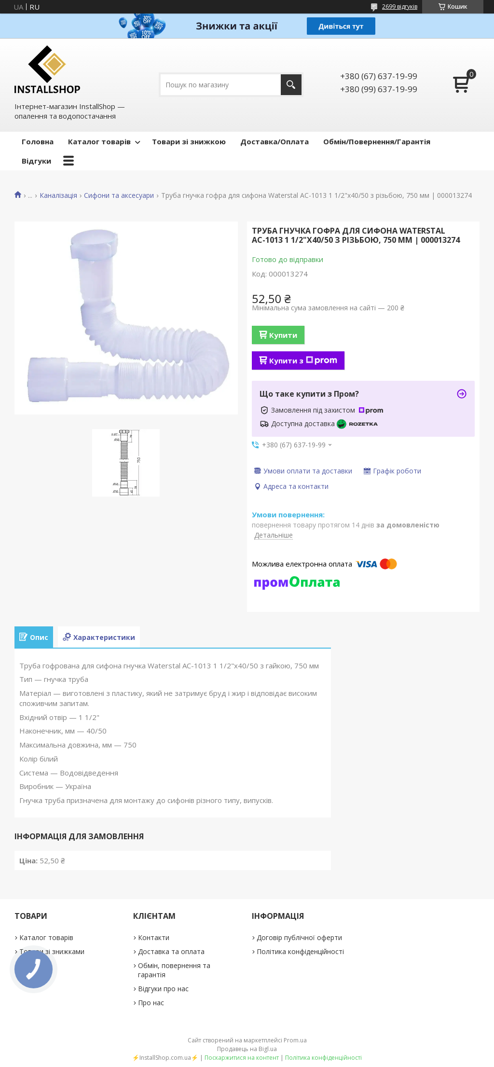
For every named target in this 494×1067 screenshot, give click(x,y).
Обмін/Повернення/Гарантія (376, 141)
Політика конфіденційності (300, 951)
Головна (38, 141)
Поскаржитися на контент (242, 1057)
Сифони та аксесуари (119, 195)
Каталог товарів (99, 141)
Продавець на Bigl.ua (247, 1049)
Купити (283, 335)
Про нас (151, 1002)
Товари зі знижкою (189, 141)
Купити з (303, 360)
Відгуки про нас (163, 988)
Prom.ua (295, 1040)
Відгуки (36, 161)
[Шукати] (291, 84)
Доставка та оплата (171, 951)
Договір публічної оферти (299, 937)
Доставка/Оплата (274, 141)
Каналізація (58, 195)
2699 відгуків (399, 6)
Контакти (153, 937)
